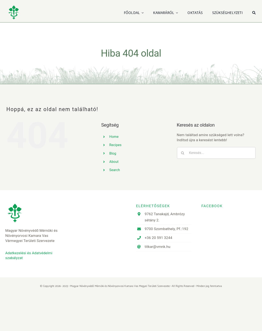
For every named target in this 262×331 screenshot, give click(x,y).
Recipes (115, 145)
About (114, 162)
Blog (112, 153)
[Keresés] (254, 12)
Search (114, 170)
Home (114, 137)
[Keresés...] (216, 153)
